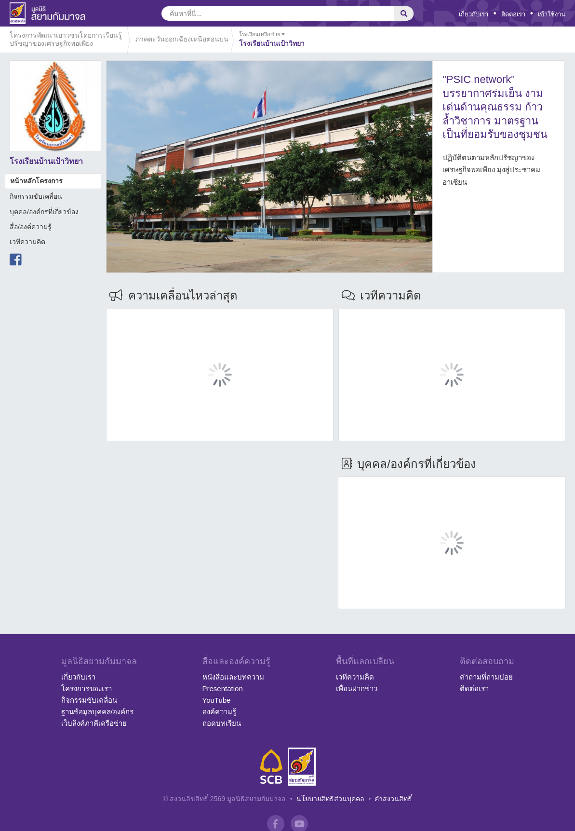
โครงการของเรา (86, 688)
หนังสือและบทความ (233, 677)
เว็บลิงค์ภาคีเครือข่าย (94, 723)
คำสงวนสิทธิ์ (393, 799)
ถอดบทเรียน (221, 723)
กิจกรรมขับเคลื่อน (36, 196)
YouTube (216, 700)
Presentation (222, 688)
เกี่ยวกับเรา (473, 14)
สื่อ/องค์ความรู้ (31, 227)
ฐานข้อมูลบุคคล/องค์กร (97, 712)
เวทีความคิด (27, 241)
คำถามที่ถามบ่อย (486, 677)
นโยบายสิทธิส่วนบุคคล (330, 799)
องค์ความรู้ (219, 712)
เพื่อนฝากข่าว (356, 688)
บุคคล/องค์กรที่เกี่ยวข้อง (44, 212)
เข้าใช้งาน (551, 14)
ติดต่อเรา (513, 14)
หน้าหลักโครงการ (36, 181)
